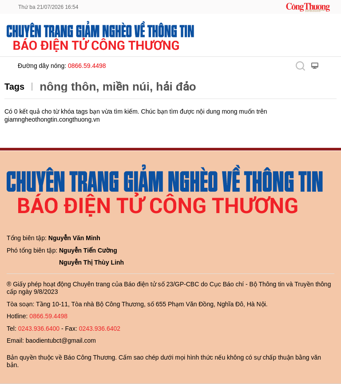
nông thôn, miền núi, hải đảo (118, 86)
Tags (14, 86)
